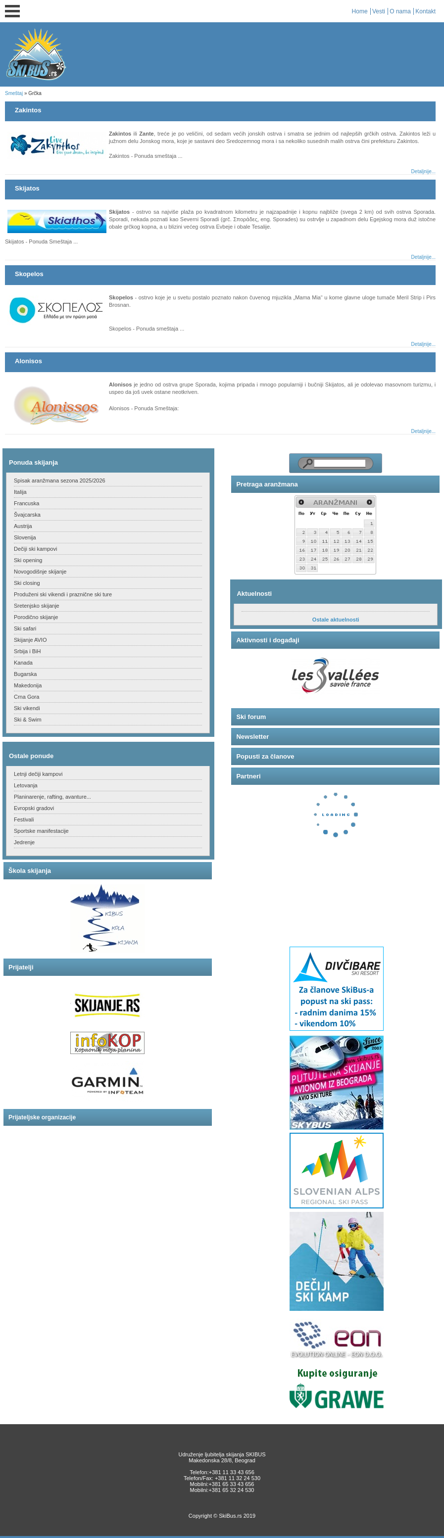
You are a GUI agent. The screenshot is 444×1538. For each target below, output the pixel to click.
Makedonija (28, 685)
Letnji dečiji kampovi (38, 774)
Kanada (23, 663)
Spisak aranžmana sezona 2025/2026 (59, 480)
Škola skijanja (29, 870)
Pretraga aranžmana (266, 484)
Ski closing (27, 583)
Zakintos (28, 110)
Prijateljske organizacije (42, 1117)
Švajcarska (27, 515)
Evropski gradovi (34, 808)
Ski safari (25, 628)
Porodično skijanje (36, 617)
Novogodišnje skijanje (40, 572)
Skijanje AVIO (30, 640)
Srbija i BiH (27, 651)
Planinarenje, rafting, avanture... (52, 797)
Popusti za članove (265, 756)
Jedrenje (24, 842)
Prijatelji (21, 967)
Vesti (378, 11)
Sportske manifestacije (41, 831)
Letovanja (26, 785)
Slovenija (25, 537)
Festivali (24, 819)
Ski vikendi (27, 708)
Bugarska (25, 674)
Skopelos (29, 274)
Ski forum (251, 717)
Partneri (248, 776)
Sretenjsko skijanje (36, 606)
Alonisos (28, 361)
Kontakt (425, 11)
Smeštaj (14, 93)
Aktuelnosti (254, 593)
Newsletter (252, 736)
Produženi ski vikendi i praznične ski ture (63, 594)
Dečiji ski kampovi (35, 549)
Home (360, 11)
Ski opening (28, 560)
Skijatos (27, 188)
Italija (20, 492)
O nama (400, 11)
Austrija (23, 526)
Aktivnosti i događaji (267, 640)
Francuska (26, 503)
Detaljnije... (423, 171)
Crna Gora (26, 697)
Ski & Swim (28, 719)
